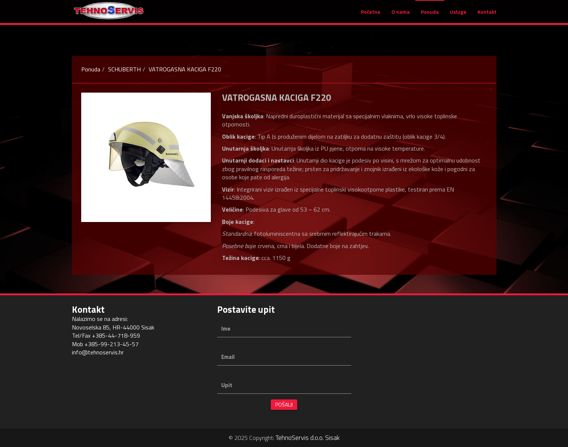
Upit (226, 385)
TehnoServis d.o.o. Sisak (308, 437)
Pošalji (284, 404)
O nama (400, 15)
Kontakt (486, 15)
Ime (226, 328)
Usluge (458, 15)
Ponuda (430, 15)
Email (228, 357)
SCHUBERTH (124, 69)
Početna (370, 15)
